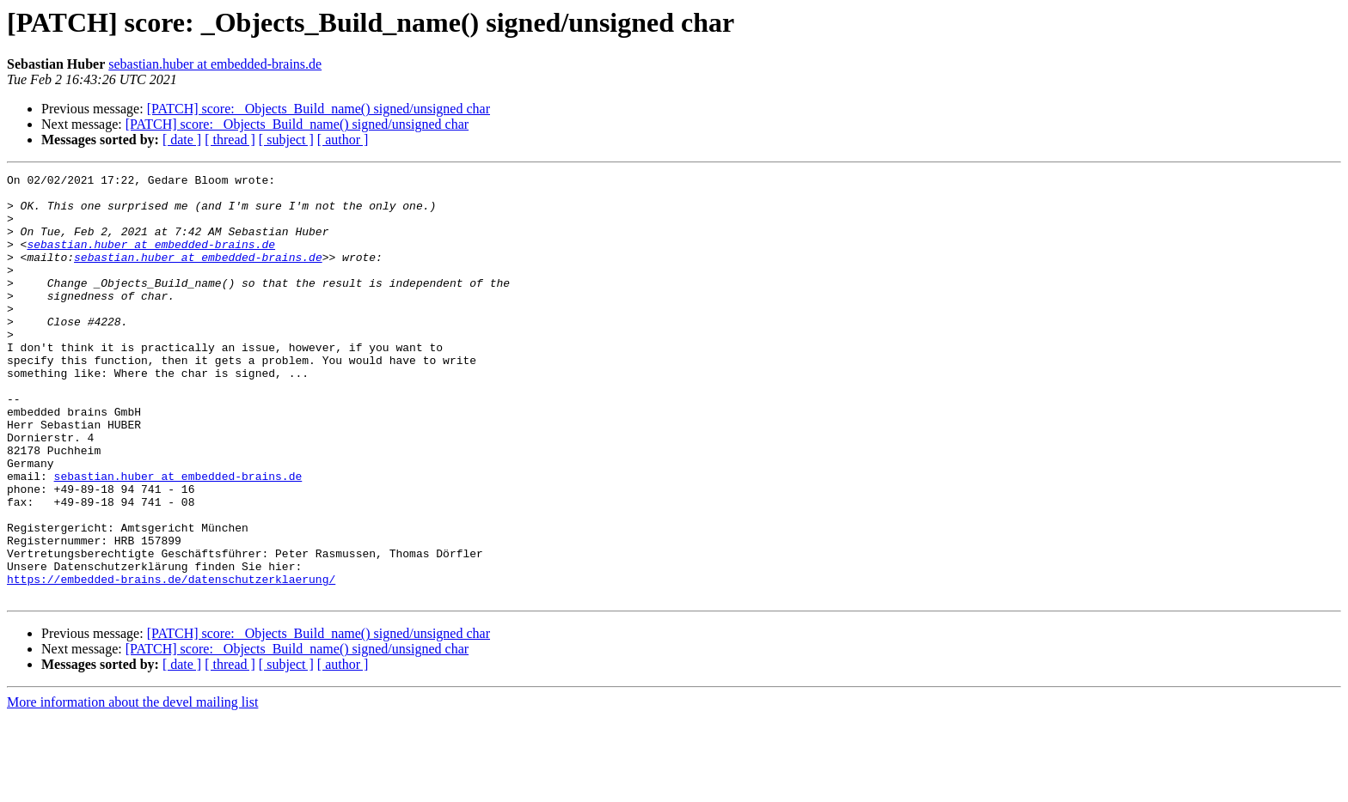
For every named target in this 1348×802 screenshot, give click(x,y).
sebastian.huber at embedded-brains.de (215, 64)
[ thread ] (230, 139)
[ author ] (343, 139)
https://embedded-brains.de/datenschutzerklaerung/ (171, 661)
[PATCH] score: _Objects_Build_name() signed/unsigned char (318, 108)
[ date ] (181, 139)
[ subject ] (286, 139)
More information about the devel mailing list (132, 787)
